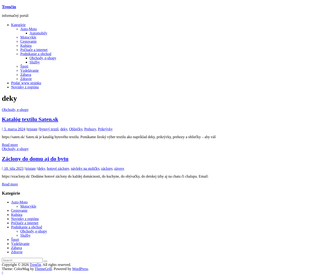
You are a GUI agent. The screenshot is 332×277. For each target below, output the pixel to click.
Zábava (25, 75)
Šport (24, 66)
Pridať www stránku (26, 83)
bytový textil (49, 129)
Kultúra (26, 46)
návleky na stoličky (85, 168)
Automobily (38, 33)
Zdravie (26, 79)
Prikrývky (105, 129)
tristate (32, 129)
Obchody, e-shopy (43, 58)
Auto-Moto (28, 29)
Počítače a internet (33, 50)
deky (63, 129)
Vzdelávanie (29, 70)
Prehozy (90, 129)
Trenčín (9, 6)
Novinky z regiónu (25, 87)
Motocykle (28, 37)
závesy (119, 168)
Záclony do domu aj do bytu (35, 159)
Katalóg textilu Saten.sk (30, 119)
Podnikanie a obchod (35, 54)
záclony (107, 168)
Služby (35, 62)
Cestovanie (28, 41)
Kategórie (18, 25)
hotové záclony (58, 168)
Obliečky (76, 129)
